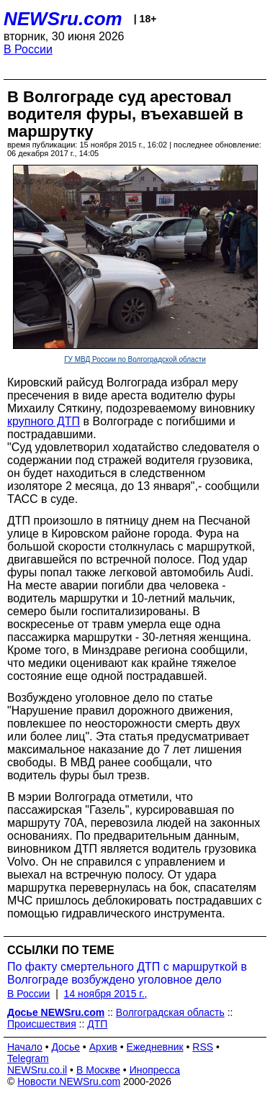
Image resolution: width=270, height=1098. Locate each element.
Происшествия (41, 1024)
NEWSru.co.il (37, 1070)
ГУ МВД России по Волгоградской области (135, 359)
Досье (65, 1047)
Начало (24, 1047)
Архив (103, 1047)
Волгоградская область (170, 1012)
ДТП (97, 1024)
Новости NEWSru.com (68, 1081)
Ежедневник (155, 1047)
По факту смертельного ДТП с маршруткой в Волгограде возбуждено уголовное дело (127, 973)
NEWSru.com (63, 19)
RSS (202, 1047)
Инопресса (155, 1070)
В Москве (98, 1070)
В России (28, 49)
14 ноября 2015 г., (106, 993)
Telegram (28, 1058)
